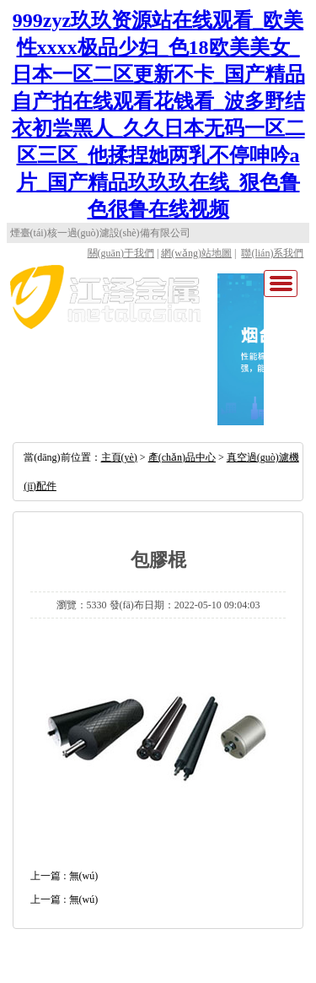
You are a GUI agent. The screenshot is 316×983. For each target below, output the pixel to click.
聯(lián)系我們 (272, 253)
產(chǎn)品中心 (182, 457)
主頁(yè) (119, 457)
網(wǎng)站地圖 (196, 253)
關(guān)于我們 (121, 253)
